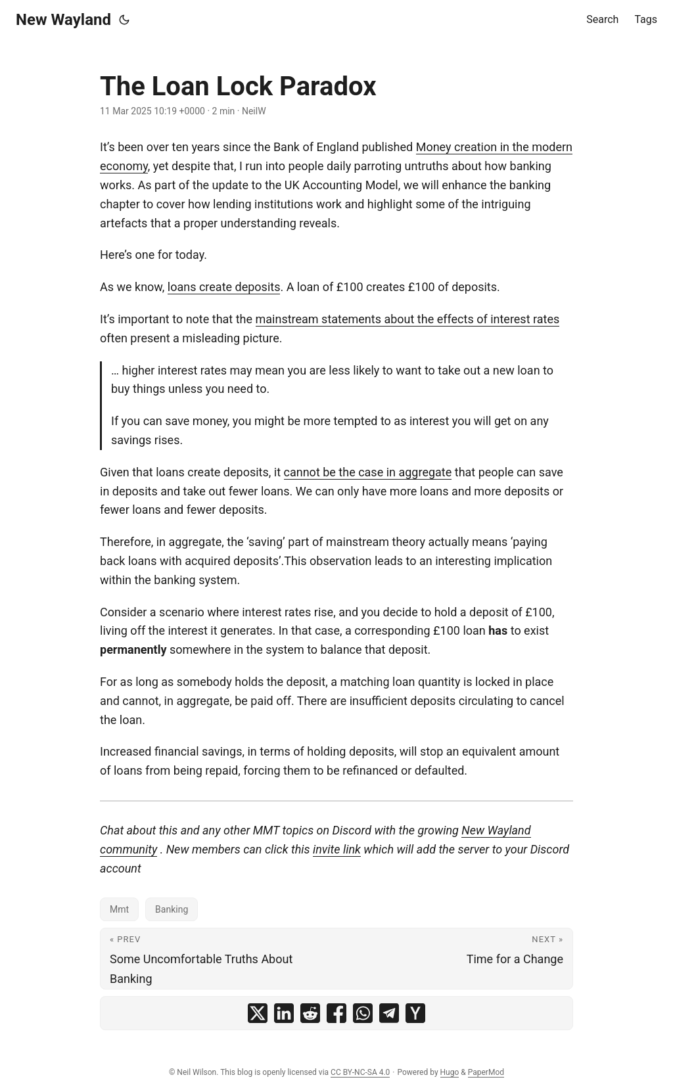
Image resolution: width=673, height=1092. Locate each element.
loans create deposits (224, 287)
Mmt (119, 909)
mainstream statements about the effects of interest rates (408, 319)
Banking (171, 909)
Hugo (449, 1072)
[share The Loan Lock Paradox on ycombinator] (415, 1013)
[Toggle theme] (124, 19)
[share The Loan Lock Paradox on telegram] (389, 1013)
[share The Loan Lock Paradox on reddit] (310, 1013)
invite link (337, 849)
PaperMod (486, 1072)
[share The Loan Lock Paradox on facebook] (336, 1013)
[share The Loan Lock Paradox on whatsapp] (363, 1013)
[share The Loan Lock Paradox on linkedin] (284, 1013)
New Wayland (63, 20)
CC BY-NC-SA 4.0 (360, 1072)
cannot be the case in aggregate (368, 472)
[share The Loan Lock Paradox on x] (257, 1013)
